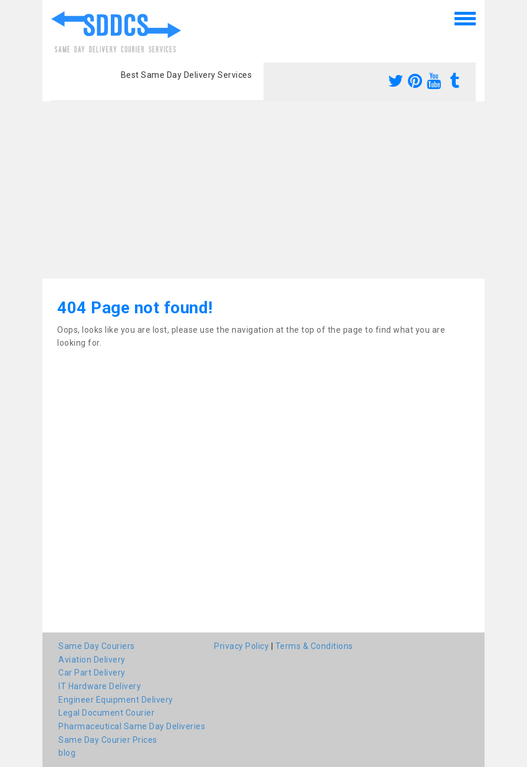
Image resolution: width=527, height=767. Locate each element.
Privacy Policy (241, 646)
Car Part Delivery (92, 672)
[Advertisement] (263, 190)
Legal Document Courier (106, 712)
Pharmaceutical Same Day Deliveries (131, 726)
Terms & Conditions (314, 646)
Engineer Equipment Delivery (115, 699)
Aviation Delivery (92, 659)
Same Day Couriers (96, 646)
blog (66, 753)
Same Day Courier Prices (107, 740)
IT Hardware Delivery (99, 686)
